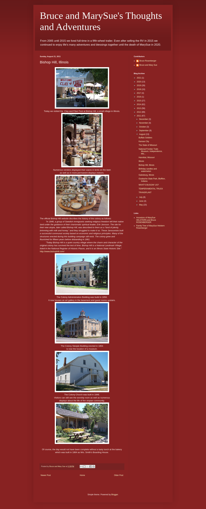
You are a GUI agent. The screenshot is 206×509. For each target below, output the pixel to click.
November (144, 123)
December (144, 119)
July (141, 197)
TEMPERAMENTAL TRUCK (151, 189)
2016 (139, 97)
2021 (139, 78)
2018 (139, 89)
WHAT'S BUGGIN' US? (149, 185)
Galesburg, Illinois (146, 175)
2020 (139, 82)
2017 (139, 93)
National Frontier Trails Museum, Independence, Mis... (150, 151)
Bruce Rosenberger (147, 61)
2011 (139, 116)
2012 (139, 112)
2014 (139, 104)
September (144, 130)
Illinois (141, 161)
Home (82, 475)
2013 (139, 108)
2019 (139, 85)
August (142, 134)
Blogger (114, 494)
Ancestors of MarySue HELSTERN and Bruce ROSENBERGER (146, 219)
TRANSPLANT (145, 192)
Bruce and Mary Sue (148, 65)
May (141, 205)
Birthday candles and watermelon (148, 170)
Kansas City (144, 141)
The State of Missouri (148, 145)
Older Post (118, 475)
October (143, 127)
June (141, 201)
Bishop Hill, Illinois (146, 165)
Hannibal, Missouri (147, 157)
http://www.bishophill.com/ (52, 251)
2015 (139, 101)
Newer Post (46, 475)
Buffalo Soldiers (145, 138)
